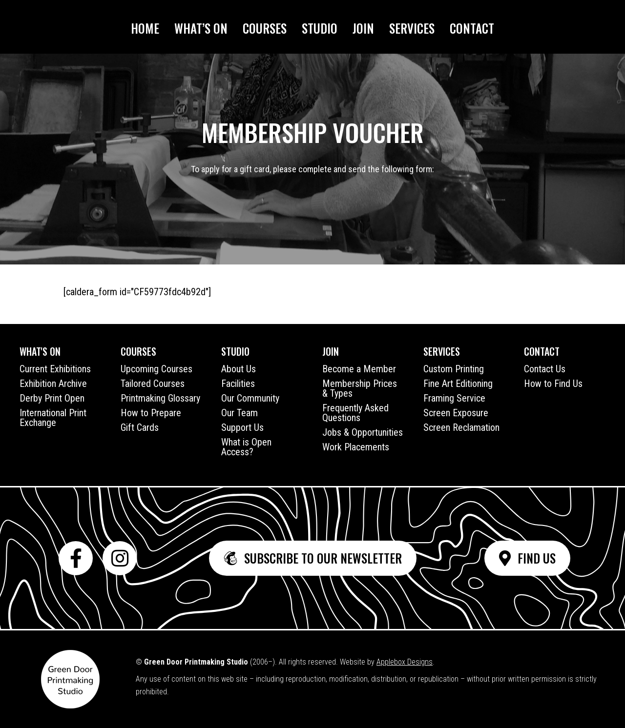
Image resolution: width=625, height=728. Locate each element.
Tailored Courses (153, 383)
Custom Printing (453, 369)
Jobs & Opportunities (362, 432)
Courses (265, 28)
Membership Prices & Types (359, 388)
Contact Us (544, 369)
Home (145, 28)
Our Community (250, 398)
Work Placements (355, 447)
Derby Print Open (52, 398)
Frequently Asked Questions (355, 413)
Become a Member (359, 369)
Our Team (239, 413)
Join (363, 28)
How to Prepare (151, 413)
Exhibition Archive (53, 383)
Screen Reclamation (461, 427)
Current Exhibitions (55, 369)
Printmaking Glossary (160, 398)
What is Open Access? (246, 447)
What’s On (201, 28)
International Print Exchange (53, 417)
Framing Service (454, 398)
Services (412, 28)
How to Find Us (553, 383)
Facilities (238, 383)
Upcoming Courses (156, 369)
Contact (472, 28)
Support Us (242, 427)
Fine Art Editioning (458, 383)
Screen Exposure (455, 413)
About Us (238, 369)
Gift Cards (140, 427)
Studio (319, 28)
